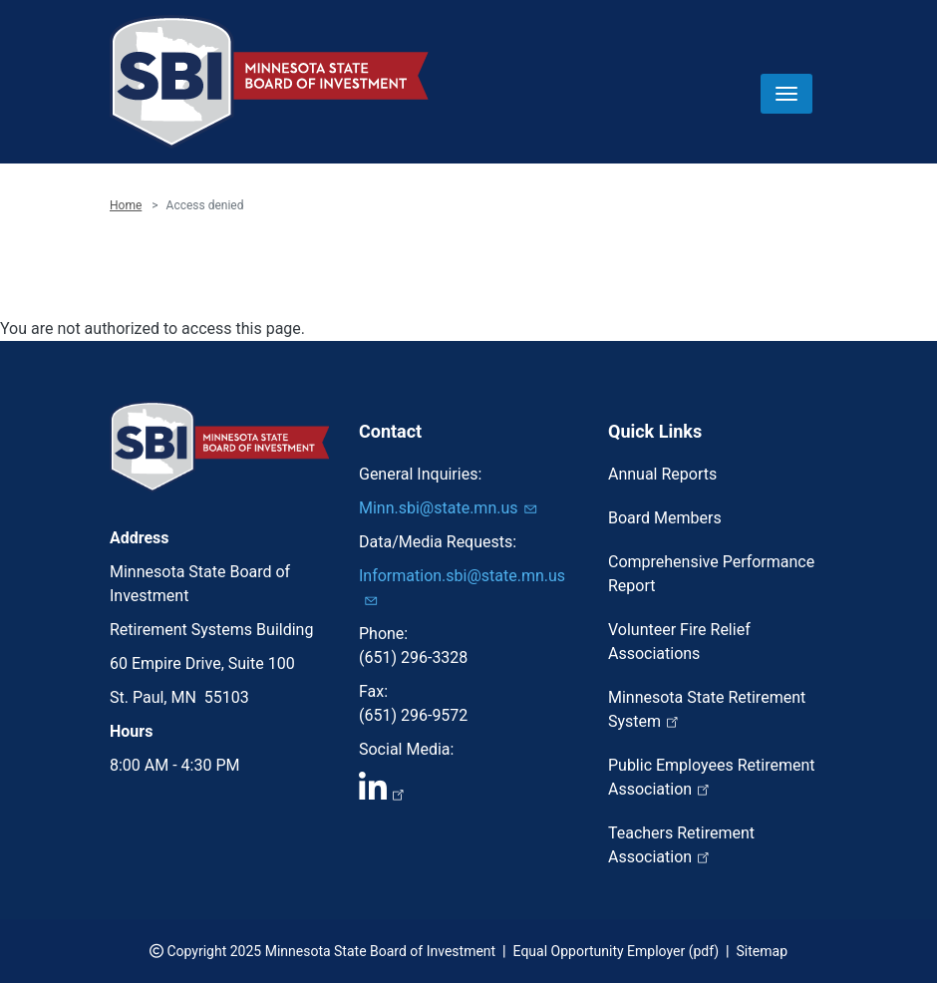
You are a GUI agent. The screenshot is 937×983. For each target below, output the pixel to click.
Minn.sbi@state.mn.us (450, 507)
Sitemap (762, 951)
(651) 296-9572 (413, 715)
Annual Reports (662, 474)
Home (126, 205)
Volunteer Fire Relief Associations (679, 641)
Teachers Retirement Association (681, 844)
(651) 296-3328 (413, 657)
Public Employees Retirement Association (711, 777)
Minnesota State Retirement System (706, 709)
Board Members (665, 517)
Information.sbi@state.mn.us (462, 586)
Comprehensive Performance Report (711, 573)
